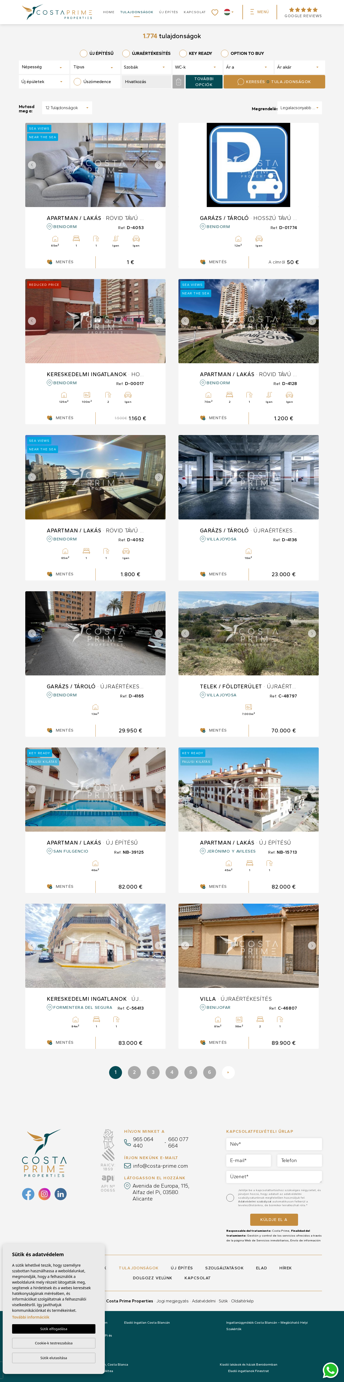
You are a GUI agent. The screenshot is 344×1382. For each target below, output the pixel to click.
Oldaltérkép (242, 1300)
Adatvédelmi (204, 1300)
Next (160, 165)
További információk (30, 1317)
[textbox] (40, 66)
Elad (261, 1268)
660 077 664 (178, 1142)
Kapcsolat (195, 12)
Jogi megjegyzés (172, 1300)
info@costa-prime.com (160, 1166)
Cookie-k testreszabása (54, 1343)
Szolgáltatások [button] (224, 1268)
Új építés (168, 12)
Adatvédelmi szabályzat (255, 1201)
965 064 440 (143, 1142)
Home (109, 12)
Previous (30, 165)
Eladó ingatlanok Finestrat (248, 1371)
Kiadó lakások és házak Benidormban (248, 1364)
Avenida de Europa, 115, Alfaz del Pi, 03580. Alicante (160, 1192)
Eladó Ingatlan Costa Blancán (147, 1322)
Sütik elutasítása (53, 1357)
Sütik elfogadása (53, 1328)
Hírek (286, 1268)
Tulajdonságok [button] (137, 12)
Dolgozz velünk (153, 1278)
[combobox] (44, 67)
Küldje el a (274, 1219)
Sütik (223, 1300)
